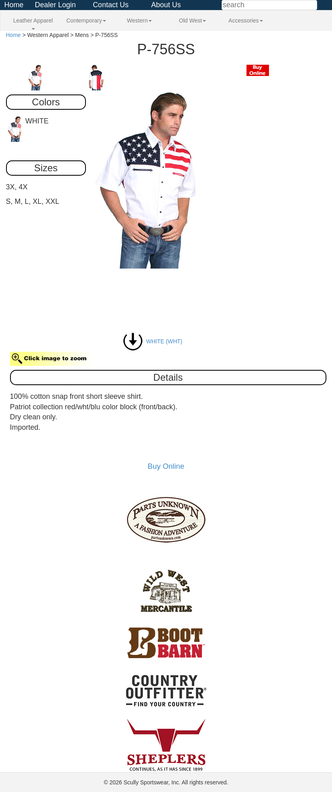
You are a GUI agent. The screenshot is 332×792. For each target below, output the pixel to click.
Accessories (245, 20)
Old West (192, 20)
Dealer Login (55, 5)
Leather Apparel (33, 23)
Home (13, 5)
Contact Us (110, 5)
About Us (166, 5)
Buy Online (166, 466)
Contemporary (86, 20)
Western (139, 20)
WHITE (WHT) (152, 341)
